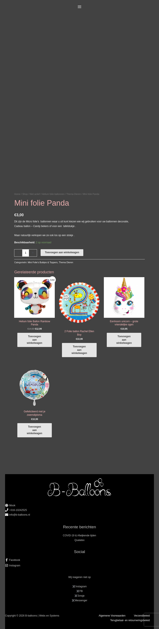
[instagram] (79, 565)
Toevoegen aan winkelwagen (62, 252)
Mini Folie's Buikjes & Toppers (43, 262)
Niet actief (35, 194)
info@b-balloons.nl (19, 514)
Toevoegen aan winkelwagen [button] (34, 339)
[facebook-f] (79, 560)
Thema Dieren (73, 194)
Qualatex (79, 540)
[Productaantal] (25, 253)
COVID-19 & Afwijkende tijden (79, 535)
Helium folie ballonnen (53, 194)
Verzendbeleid (142, 615)
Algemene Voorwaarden (112, 615)
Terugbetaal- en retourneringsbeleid (130, 620)
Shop (25, 194)
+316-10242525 (18, 510)
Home (17, 194)
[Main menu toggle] (80, 7)
